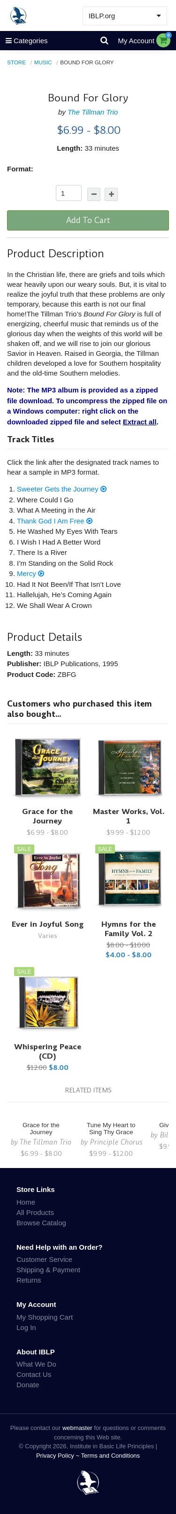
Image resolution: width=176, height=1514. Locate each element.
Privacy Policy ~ (58, 1455)
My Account (136, 41)
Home (25, 1202)
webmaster (77, 1427)
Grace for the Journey (47, 816)
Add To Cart (88, 220)
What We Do (36, 1364)
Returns (28, 1280)
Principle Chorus (116, 1142)
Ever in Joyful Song (48, 924)
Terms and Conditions (110, 1455)
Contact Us (33, 1374)
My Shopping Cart (44, 1317)
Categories (24, 41)
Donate (27, 1385)
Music (43, 62)
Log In (26, 1327)
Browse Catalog (41, 1223)
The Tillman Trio (93, 112)
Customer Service (44, 1259)
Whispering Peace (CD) (47, 1051)
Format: (20, 169)
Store (16, 62)
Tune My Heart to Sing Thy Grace (111, 1129)
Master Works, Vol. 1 (128, 816)
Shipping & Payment (48, 1270)
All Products (35, 1212)
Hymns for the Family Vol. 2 (128, 929)
